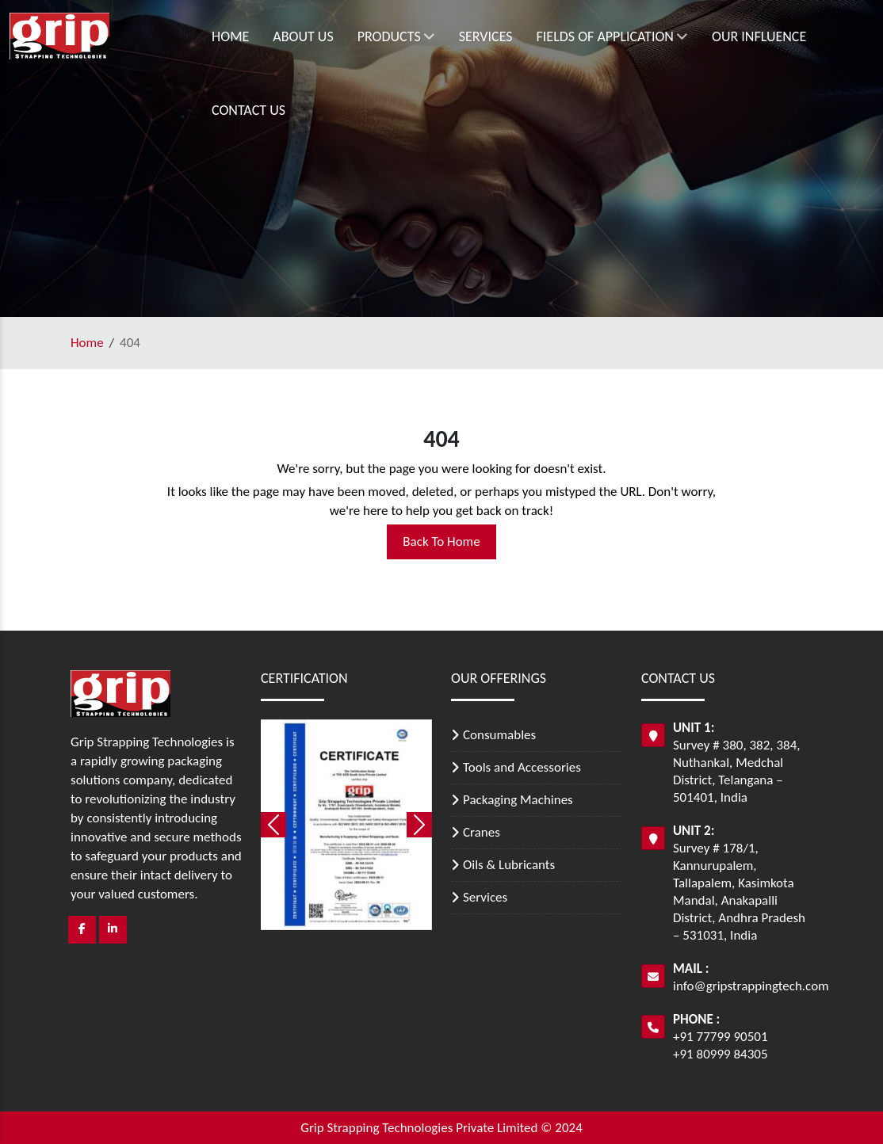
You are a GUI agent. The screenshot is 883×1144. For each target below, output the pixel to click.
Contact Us (248, 110)
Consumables (499, 734)
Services (486, 36)
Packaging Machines (518, 799)
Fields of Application (612, 36)
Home (230, 36)
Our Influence (759, 36)
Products (396, 36)
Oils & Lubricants (509, 864)
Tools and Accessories (522, 767)
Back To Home (441, 541)
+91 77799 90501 (720, 1036)
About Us (303, 36)
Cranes (481, 832)
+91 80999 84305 (720, 1054)
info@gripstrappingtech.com (751, 986)
